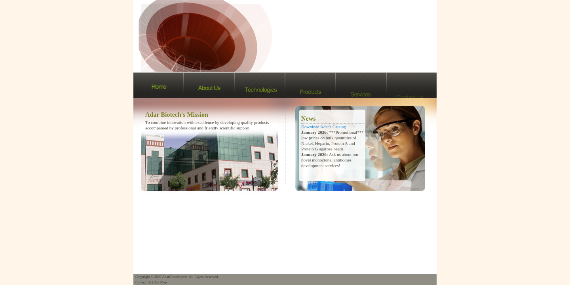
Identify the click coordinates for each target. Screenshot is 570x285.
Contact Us (143, 282)
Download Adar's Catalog (323, 126)
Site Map (160, 282)
